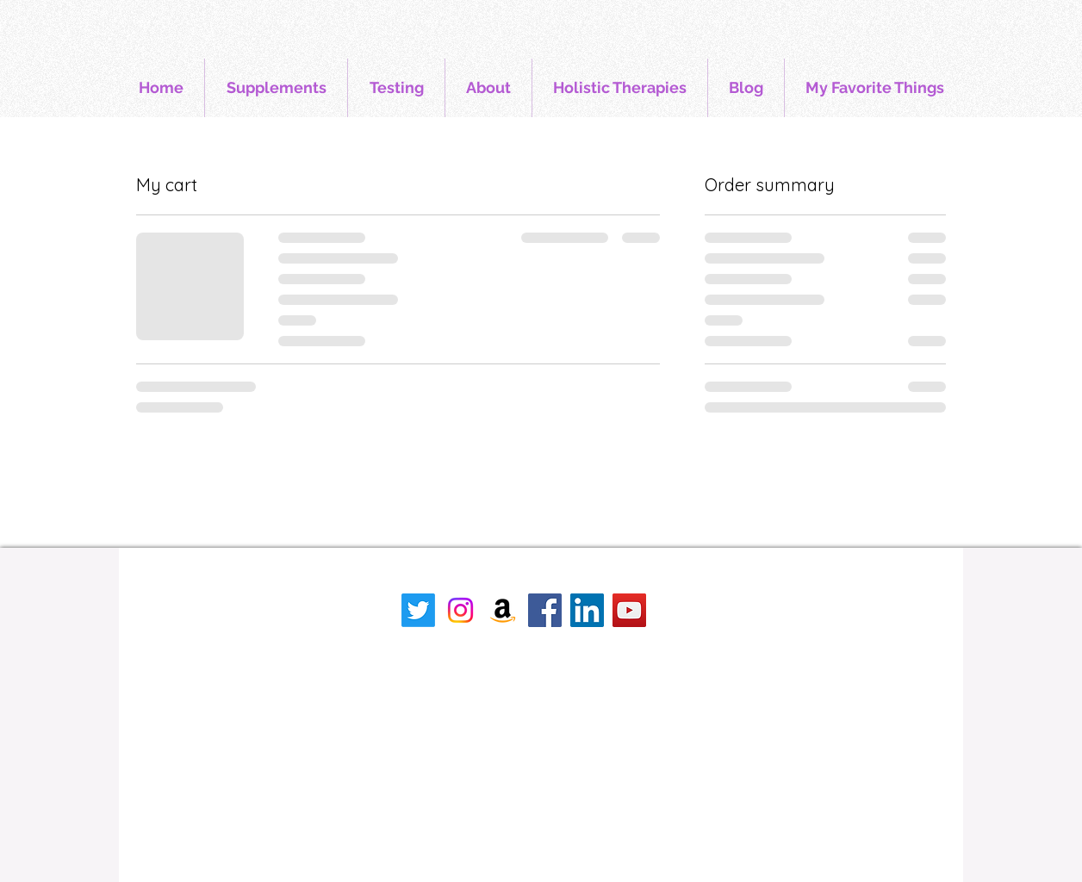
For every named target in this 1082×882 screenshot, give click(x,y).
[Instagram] (460, 610)
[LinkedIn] (587, 610)
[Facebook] (545, 610)
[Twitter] (418, 610)
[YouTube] (629, 610)
